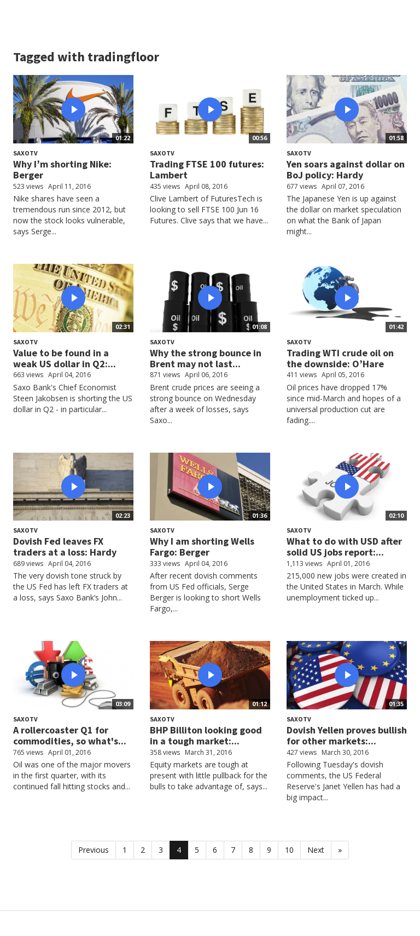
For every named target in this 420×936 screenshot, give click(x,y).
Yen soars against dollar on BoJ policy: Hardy (346, 169)
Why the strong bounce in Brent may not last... (205, 358)
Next (315, 850)
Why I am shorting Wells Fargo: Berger (202, 546)
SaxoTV (25, 153)
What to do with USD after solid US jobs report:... (344, 546)
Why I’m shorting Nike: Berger (62, 169)
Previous (93, 850)
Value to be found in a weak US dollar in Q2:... (64, 358)
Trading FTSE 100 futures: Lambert (207, 169)
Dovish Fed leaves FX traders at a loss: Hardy (64, 546)
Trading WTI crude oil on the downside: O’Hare (340, 358)
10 (289, 850)
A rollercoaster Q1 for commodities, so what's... (69, 735)
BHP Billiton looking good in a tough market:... (206, 735)
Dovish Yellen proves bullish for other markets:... (347, 735)
